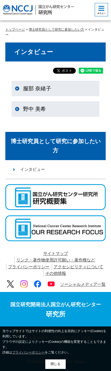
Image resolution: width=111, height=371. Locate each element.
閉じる (55, 364)
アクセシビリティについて (78, 266)
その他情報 (55, 273)
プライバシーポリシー (28, 266)
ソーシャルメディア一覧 (83, 284)
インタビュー (32, 169)
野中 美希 (34, 109)
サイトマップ (55, 253)
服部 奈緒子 (37, 88)
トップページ (15, 29)
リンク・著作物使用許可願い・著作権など (55, 260)
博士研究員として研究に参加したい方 (56, 29)
